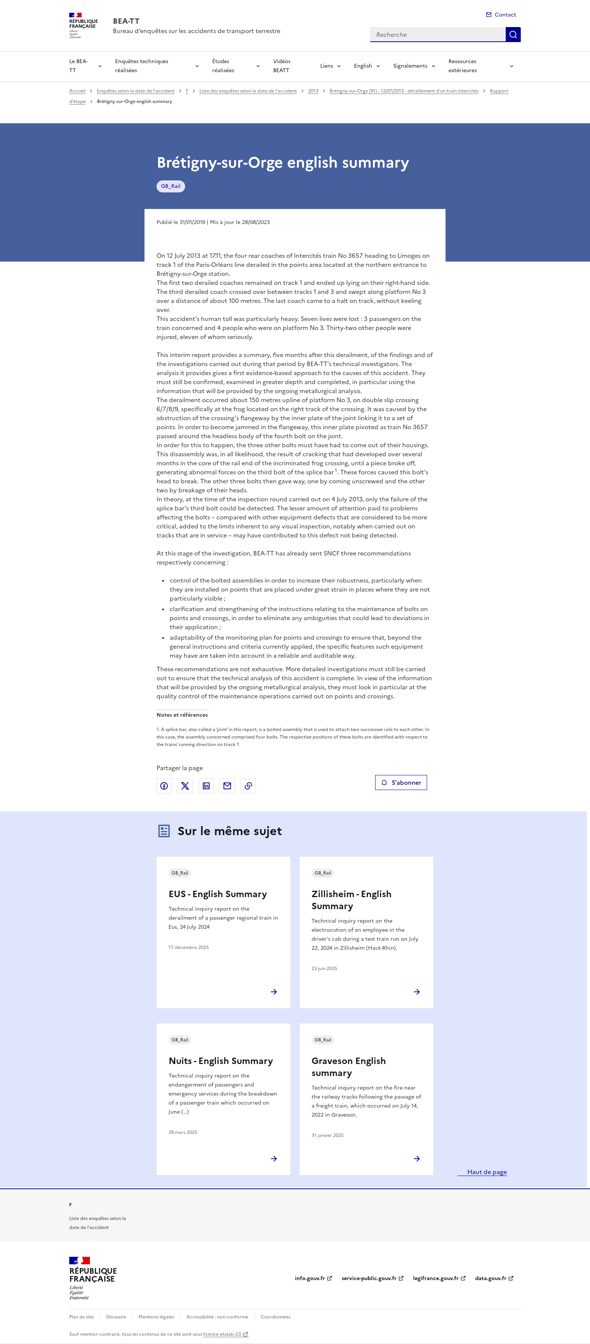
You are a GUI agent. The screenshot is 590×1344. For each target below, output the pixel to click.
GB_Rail (171, 186)
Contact (505, 15)
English (363, 66)
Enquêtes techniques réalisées (141, 66)
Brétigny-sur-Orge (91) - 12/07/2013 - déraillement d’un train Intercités (404, 91)
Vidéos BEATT (281, 66)
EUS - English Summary (218, 894)
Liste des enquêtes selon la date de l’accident (248, 91)
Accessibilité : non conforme (217, 1317)
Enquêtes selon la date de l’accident (136, 91)
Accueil (77, 91)
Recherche (513, 34)
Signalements (410, 66)
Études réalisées (223, 66)
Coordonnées (275, 1317)
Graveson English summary (349, 1067)
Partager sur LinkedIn (206, 785)
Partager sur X (185, 785)
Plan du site (81, 1317)
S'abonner (401, 782)
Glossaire (116, 1317)
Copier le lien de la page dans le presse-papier (248, 785)
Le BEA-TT (78, 66)
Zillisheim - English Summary (352, 900)
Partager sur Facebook (164, 785)
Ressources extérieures (463, 66)
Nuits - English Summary (221, 1061)
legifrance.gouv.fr (436, 1278)
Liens (326, 66)
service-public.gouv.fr (369, 1278)
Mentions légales (156, 1317)
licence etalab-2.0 (222, 1334)
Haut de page (486, 1171)
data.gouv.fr (490, 1278)
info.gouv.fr (310, 1278)
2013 (313, 91)
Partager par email (227, 785)
